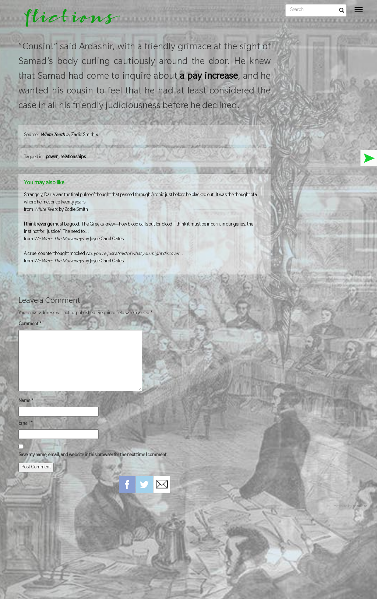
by (69, 135)
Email (25, 423)
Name (26, 401)
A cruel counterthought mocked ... (144, 258)
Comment (30, 324)
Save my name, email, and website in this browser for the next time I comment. (93, 455)
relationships (73, 157)
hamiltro (360, 506)
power (52, 157)
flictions (67, 20)
